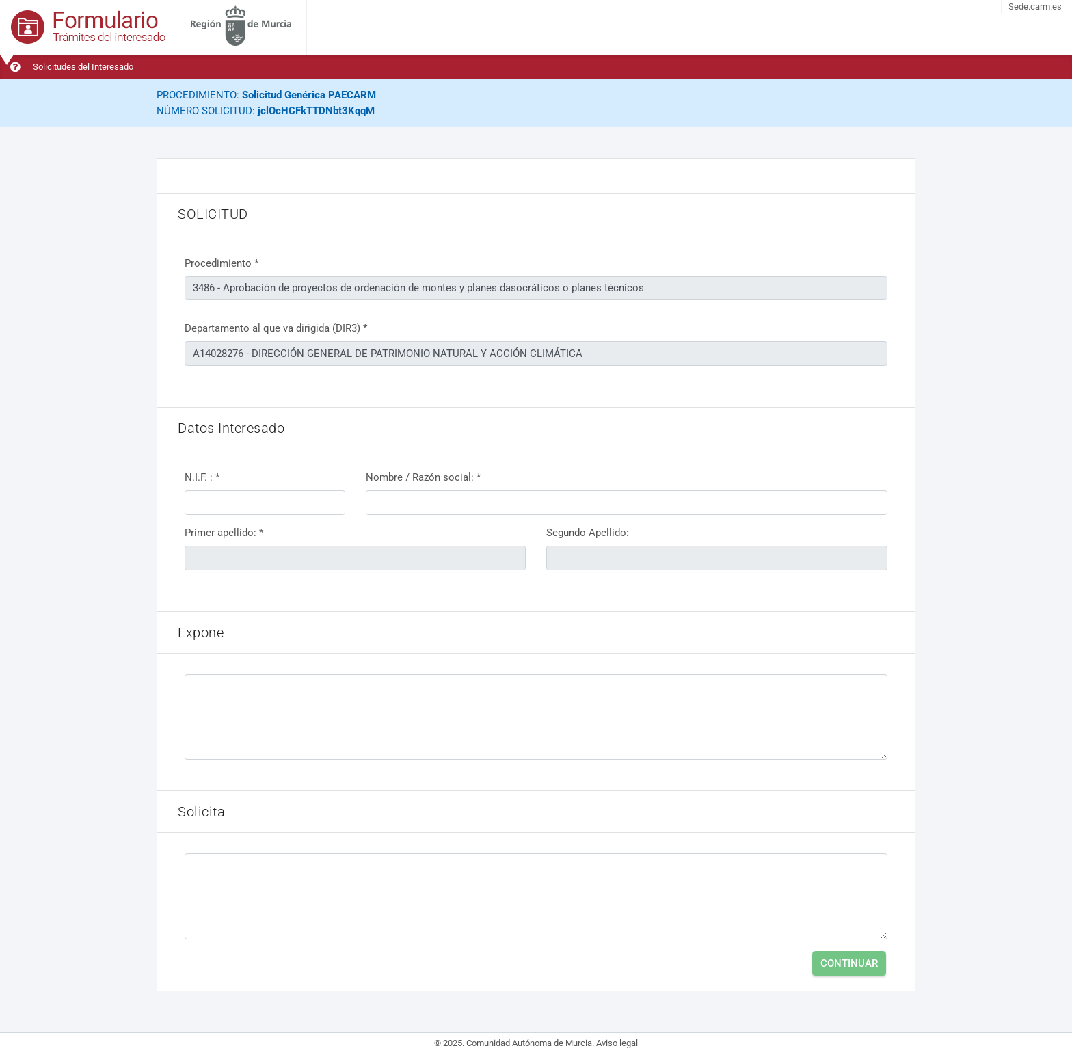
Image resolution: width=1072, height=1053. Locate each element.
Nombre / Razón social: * (423, 477)
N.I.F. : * (202, 477)
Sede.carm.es (1035, 6)
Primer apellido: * (224, 532)
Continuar (849, 963)
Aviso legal (617, 1043)
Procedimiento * (221, 263)
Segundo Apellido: (587, 532)
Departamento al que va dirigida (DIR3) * (276, 328)
